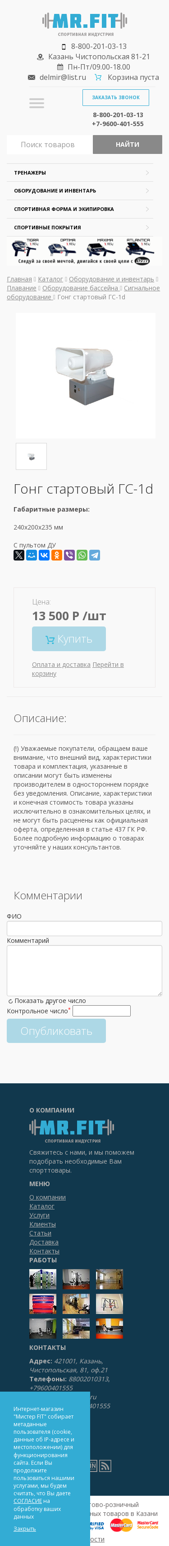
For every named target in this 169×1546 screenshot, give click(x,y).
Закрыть (25, 1529)
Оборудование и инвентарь (55, 190)
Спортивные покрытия (47, 227)
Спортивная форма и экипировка (64, 209)
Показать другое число (50, 1000)
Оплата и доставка (61, 664)
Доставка (44, 1242)
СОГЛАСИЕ (28, 1501)
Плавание (22, 288)
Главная (19, 279)
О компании (47, 1197)
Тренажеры (30, 172)
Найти (127, 144)
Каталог (50, 279)
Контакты (44, 1251)
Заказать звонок (116, 97)
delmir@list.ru (63, 77)
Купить (69, 638)
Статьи (40, 1233)
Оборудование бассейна (81, 288)
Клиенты (42, 1224)
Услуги (39, 1215)
